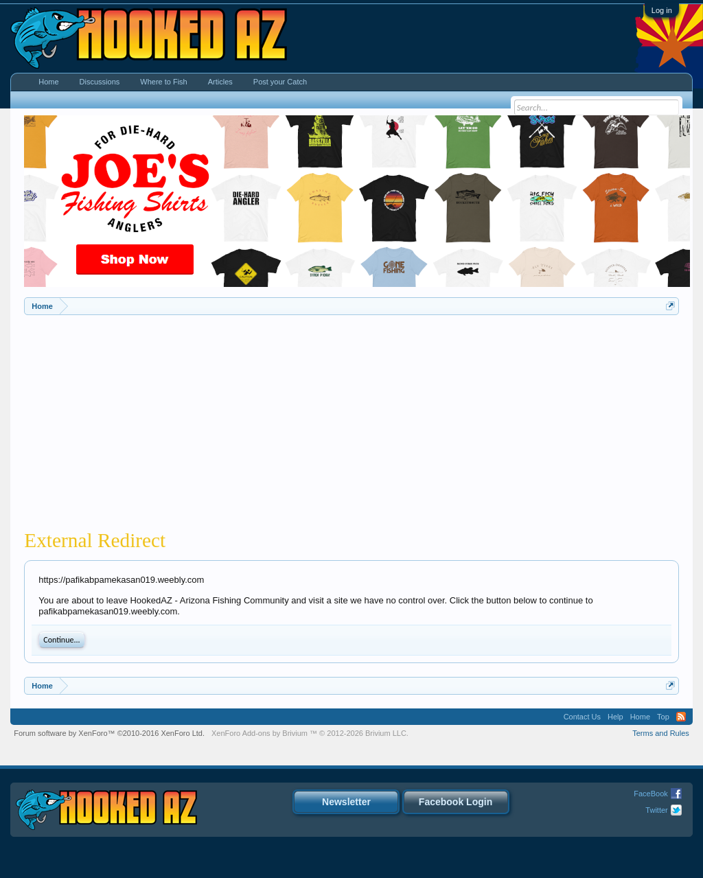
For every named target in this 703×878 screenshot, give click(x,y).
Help (615, 717)
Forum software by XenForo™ (109, 733)
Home (48, 82)
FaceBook (651, 793)
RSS (681, 716)
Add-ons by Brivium (309, 733)
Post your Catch (280, 82)
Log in (662, 10)
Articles (220, 82)
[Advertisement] (351, 418)
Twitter (656, 810)
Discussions (100, 82)
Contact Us (582, 717)
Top (663, 717)
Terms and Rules (660, 733)
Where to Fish (163, 82)
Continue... (61, 640)
